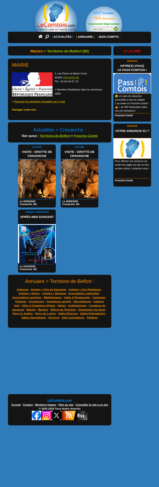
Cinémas (20, 301)
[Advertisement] (79, 362)
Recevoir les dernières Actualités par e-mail (39, 101)
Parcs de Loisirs (45, 313)
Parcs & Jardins (23, 313)
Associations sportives (26, 297)
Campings (98, 297)
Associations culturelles (83, 293)
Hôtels (62, 305)
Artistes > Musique (54, 293)
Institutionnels (77, 305)
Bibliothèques (52, 297)
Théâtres (92, 317)
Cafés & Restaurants (77, 297)
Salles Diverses (68, 313)
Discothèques (82, 301)
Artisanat (22, 289)
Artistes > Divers (29, 293)
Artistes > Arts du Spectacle (48, 289)
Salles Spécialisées (33, 317)
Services (53, 317)
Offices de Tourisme (63, 309)
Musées (43, 309)
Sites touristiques (73, 317)
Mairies (31, 309)
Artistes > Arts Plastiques (85, 289)
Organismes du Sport (91, 309)
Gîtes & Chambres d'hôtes (38, 305)
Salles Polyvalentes (92, 313)
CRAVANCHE (71, 77)
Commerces (36, 301)
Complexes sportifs (58, 301)
